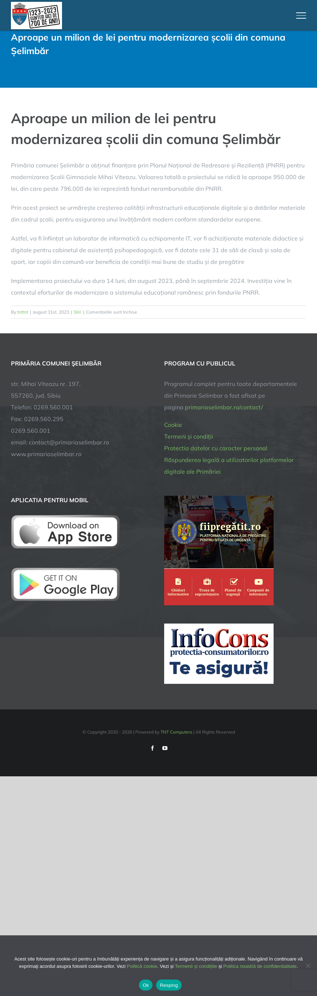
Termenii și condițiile (196, 966)
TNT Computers (176, 732)
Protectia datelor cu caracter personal (215, 448)
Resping (169, 985)
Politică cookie (142, 966)
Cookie (173, 424)
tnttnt (22, 312)
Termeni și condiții (188, 436)
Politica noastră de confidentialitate (260, 966)
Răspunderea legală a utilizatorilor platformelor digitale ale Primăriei (229, 465)
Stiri (77, 312)
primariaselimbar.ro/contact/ (224, 407)
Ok (146, 985)
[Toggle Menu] (301, 15)
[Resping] (308, 965)
